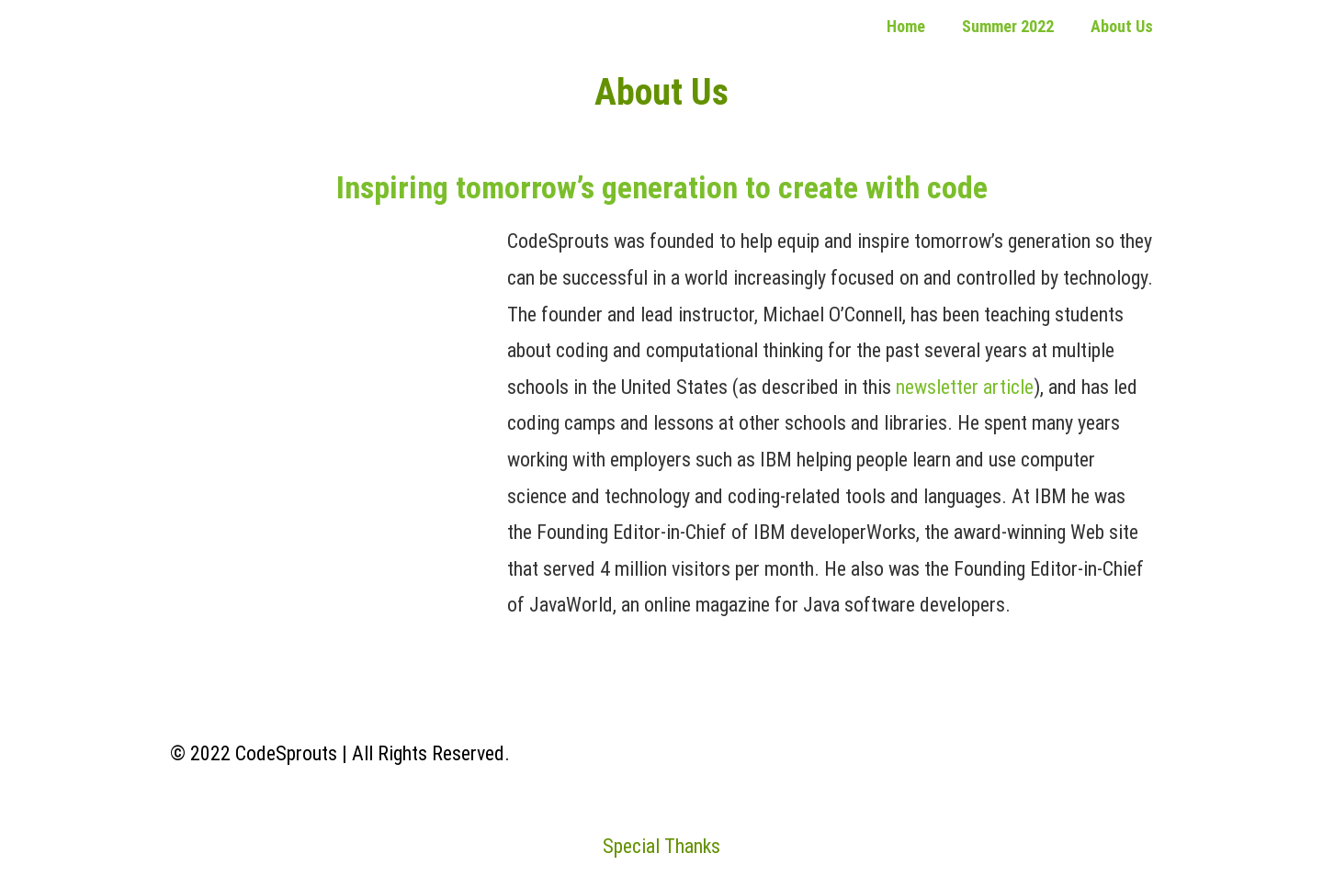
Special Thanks (661, 846)
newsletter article (965, 387)
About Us (1122, 26)
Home (906, 26)
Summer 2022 (1008, 26)
